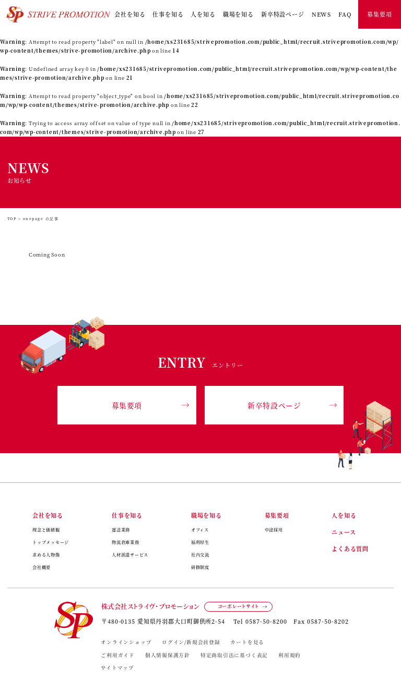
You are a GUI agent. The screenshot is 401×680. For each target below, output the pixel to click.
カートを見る (247, 642)
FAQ (344, 14)
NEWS (322, 14)
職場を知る (238, 14)
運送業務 (121, 529)
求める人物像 (46, 554)
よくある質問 (350, 548)
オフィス (200, 529)
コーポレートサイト (238, 606)
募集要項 (379, 14)
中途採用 (274, 529)
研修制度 (200, 567)
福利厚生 (200, 542)
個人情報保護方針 (167, 655)
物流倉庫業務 (125, 542)
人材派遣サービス (130, 554)
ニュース (344, 532)
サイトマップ (117, 667)
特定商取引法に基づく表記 (234, 655)
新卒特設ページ (282, 14)
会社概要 (41, 567)
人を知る (203, 14)
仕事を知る (167, 14)
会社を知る (129, 14)
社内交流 (200, 554)
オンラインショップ (126, 642)
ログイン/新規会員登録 (191, 642)
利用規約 (289, 655)
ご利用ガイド (118, 655)
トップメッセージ (50, 542)
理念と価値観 (46, 529)
